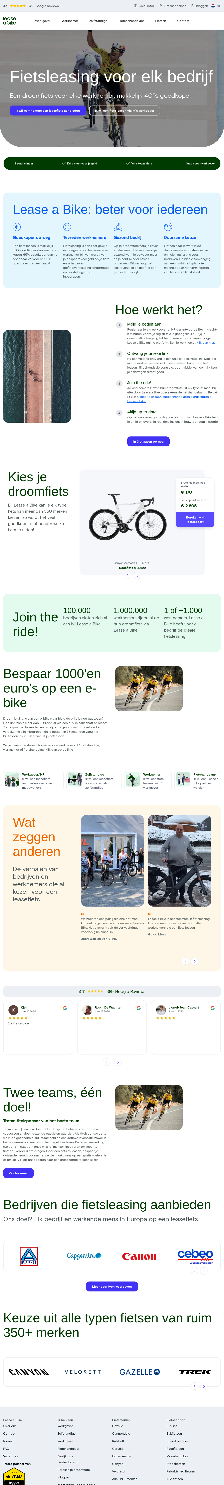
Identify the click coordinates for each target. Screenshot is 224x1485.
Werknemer (70, 20)
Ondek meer (18, 1173)
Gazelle (117, 1426)
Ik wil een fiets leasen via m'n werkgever (124, 110)
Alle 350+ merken (124, 1479)
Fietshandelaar (69, 1448)
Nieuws (8, 1441)
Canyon (117, 1463)
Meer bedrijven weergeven (112, 1286)
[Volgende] (137, 575)
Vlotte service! (19, 1023)
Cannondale (121, 1433)
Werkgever (43, 20)
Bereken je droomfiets (74, 1469)
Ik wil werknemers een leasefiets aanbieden (48, 110)
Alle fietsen (174, 1479)
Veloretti (118, 1471)
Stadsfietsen (175, 1463)
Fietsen (160, 20)
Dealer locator (68, 1462)
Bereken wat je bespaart (195, 519)
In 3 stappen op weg (148, 441)
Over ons (10, 1426)
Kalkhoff (118, 1441)
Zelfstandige (98, 20)
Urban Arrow (121, 1456)
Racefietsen (175, 1448)
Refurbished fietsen (180, 1471)
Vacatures (10, 1456)
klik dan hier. (206, 342)
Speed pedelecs (178, 1441)
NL (216, 6)
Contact (183, 20)
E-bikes (171, 1426)
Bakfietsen (174, 1433)
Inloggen (64, 1477)
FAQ (6, 1448)
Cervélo (118, 1448)
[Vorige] (128, 575)
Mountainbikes (177, 1456)
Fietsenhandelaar (131, 20)
